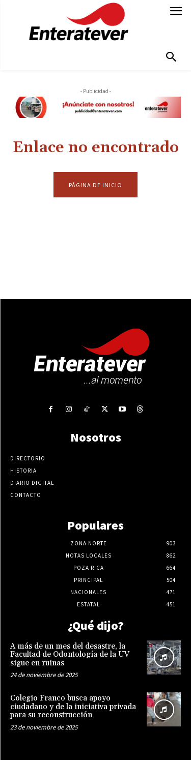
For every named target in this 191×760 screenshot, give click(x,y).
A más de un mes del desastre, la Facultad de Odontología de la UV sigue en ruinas (69, 654)
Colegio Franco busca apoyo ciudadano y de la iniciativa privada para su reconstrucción (73, 706)
